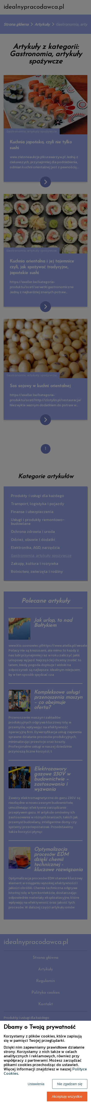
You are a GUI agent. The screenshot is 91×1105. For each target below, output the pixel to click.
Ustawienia (36, 1084)
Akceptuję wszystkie (67, 1096)
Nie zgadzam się (70, 1084)
